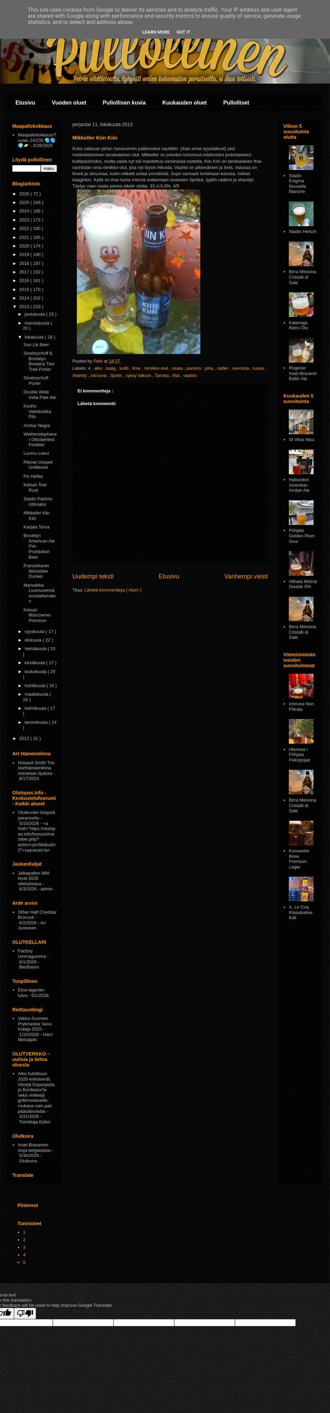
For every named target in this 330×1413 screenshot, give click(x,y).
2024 (25, 211)
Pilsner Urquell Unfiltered (37, 465)
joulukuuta (35, 314)
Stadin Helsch (302, 231)
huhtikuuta (36, 685)
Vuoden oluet (69, 103)
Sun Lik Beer (36, 344)
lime (137, 368)
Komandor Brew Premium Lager (299, 858)
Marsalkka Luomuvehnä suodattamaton (39, 593)
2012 (25, 738)
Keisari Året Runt (34, 487)
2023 (25, 219)
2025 (25, 202)
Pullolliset (236, 103)
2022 (25, 228)
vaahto (190, 375)
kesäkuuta (35, 662)
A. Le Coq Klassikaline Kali (301, 912)
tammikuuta (37, 722)
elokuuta (34, 640)
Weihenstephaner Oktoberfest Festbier (40, 439)
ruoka (259, 368)
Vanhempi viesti (246, 576)
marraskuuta (38, 323)
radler (223, 368)
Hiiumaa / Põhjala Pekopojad (299, 755)
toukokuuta (36, 671)
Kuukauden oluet (184, 103)
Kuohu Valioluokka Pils (37, 411)
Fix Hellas (33, 476)
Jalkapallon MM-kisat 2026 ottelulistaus (34, 878)
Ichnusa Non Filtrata (301, 706)
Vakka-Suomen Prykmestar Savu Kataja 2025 (35, 1024)
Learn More (156, 32)
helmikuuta (36, 708)
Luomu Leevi (36, 453)
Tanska (162, 375)
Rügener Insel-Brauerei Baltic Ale (303, 373)
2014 (25, 298)
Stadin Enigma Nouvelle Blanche (297, 183)
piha (209, 368)
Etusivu (25, 103)
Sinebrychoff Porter (35, 380)
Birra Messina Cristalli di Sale (302, 277)
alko (99, 368)
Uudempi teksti (93, 576)
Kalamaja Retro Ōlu (298, 325)
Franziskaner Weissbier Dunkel (36, 571)
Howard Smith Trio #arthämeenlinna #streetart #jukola (36, 768)
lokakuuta (35, 337)
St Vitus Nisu (301, 439)
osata (178, 368)
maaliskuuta (37, 694)
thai (177, 375)
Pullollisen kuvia (124, 103)
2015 (25, 289)
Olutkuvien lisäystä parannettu (36, 815)
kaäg (111, 368)
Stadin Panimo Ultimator (37, 501)
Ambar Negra (36, 425)
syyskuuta (35, 631)
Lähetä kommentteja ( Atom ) (113, 590)
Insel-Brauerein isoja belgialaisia (34, 1147)
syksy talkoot (139, 375)
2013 (25, 306)
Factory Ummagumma (32, 953)
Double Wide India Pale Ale (39, 394)
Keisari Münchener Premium (37, 615)
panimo (194, 368)
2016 (25, 280)
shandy (80, 375)
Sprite (116, 375)
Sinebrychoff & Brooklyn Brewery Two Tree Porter (38, 361)
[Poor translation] (25, 1313)
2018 (25, 263)
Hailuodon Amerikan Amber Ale (299, 485)
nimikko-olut (156, 368)
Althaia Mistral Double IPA (303, 584)
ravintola (241, 368)
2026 (25, 193)
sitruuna (99, 375)
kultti (124, 368)
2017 (25, 272)
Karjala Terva (36, 526)
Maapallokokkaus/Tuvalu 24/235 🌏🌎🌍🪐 (37, 140)
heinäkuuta (36, 648)
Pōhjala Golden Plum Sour (302, 536)
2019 (25, 254)
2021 (25, 237)
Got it (183, 32)
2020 (25, 245)
